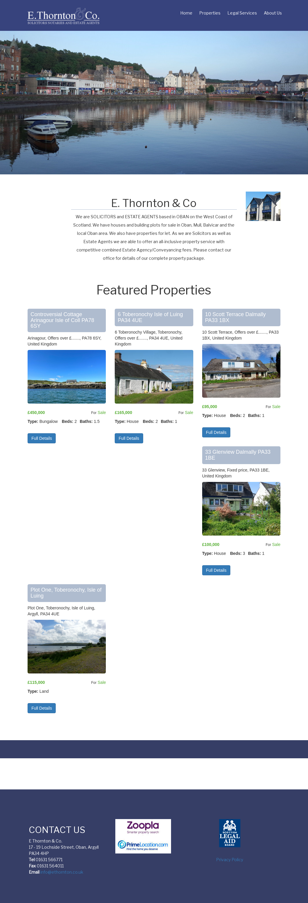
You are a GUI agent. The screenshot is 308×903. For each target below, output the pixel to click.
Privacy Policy (229, 859)
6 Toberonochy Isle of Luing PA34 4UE (150, 317)
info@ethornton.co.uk (61, 872)
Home (186, 12)
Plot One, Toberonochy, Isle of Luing (66, 593)
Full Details (41, 438)
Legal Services (242, 12)
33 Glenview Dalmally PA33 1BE (238, 455)
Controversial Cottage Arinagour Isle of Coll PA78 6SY (62, 320)
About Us (273, 12)
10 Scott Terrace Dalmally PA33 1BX (235, 317)
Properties (210, 12)
